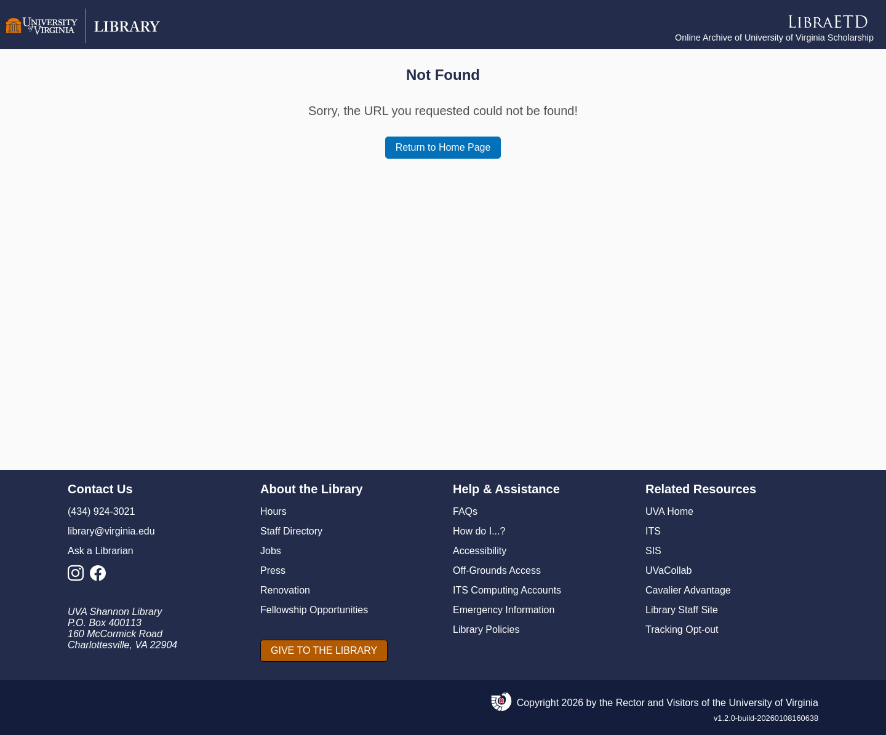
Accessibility (479, 551)
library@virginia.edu (111, 531)
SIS (653, 551)
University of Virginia (773, 702)
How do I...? (479, 531)
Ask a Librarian (101, 551)
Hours (273, 511)
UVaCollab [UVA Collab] (668, 570)
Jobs (270, 551)
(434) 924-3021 (101, 511)
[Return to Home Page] (443, 148)
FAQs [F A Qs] (465, 511)
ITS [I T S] (653, 531)
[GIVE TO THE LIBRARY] (324, 651)
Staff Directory (291, 531)
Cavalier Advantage (688, 590)
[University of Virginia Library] (83, 40)
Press (272, 570)
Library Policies (486, 629)
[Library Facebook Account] (101, 576)
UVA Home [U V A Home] (669, 511)
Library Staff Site (681, 610)
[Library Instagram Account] (79, 576)
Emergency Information (503, 610)
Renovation (285, 590)
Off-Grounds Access (497, 570)
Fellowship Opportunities (314, 610)
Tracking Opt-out (682, 629)
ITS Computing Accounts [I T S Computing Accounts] (507, 590)
